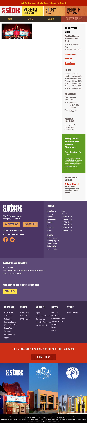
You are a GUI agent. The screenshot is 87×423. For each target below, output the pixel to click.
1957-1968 (24, 312)
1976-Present (25, 319)
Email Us (68, 58)
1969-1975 (24, 316)
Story (51, 11)
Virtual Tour (8, 316)
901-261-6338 (16, 230)
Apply (6, 337)
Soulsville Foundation (43, 322)
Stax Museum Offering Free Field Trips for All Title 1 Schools (58, 320)
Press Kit (54, 312)
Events (30, 18)
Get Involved (40, 319)
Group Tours (70, 63)
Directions (11, 224)
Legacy (38, 312)
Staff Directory (72, 312)
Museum (30, 11)
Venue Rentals (9, 334)
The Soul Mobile (42, 325)
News (10, 18)
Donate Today (74, 18)
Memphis (7, 331)
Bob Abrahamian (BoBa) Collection (10, 323)
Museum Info (9, 312)
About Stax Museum (43, 316)
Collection (8, 319)
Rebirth (74, 11)
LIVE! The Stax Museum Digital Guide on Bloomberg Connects (43, 3)
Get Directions (70, 54)
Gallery (51, 18)
